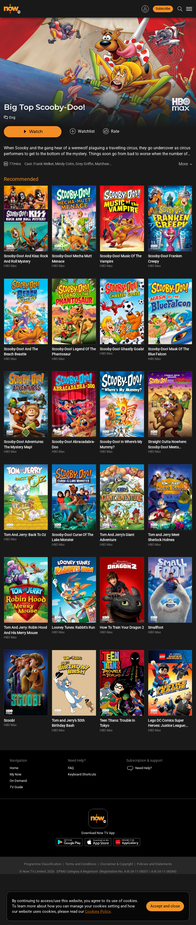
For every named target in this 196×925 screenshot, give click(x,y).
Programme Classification (42, 864)
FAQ (71, 768)
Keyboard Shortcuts (82, 774)
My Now (15, 774)
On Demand (18, 781)
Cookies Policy (98, 911)
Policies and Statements (154, 864)
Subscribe (163, 8)
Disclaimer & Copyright (116, 864)
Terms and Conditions (80, 864)
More (183, 164)
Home (14, 768)
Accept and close (165, 906)
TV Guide (16, 787)
